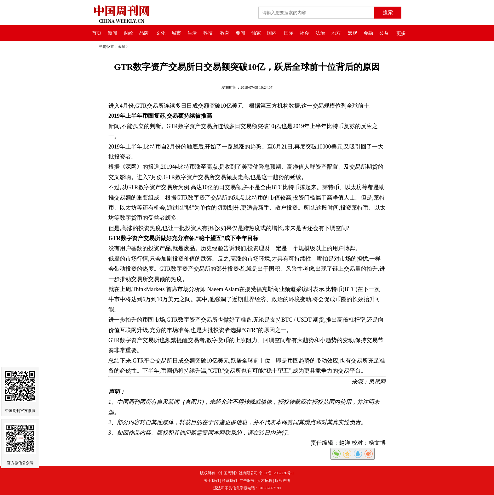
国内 (272, 33)
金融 (368, 33)
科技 (208, 33)
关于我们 (211, 480)
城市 (176, 33)
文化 (160, 33)
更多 (401, 33)
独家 (256, 33)
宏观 (352, 33)
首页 (96, 33)
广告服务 (247, 480)
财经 (128, 33)
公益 (384, 33)
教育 (224, 33)
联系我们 (229, 480)
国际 (288, 33)
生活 (192, 33)
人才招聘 (264, 480)
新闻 (112, 33)
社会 (304, 33)
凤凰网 (377, 382)
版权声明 (282, 480)
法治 (320, 33)
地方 (336, 33)
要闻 (240, 33)
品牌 (144, 33)
